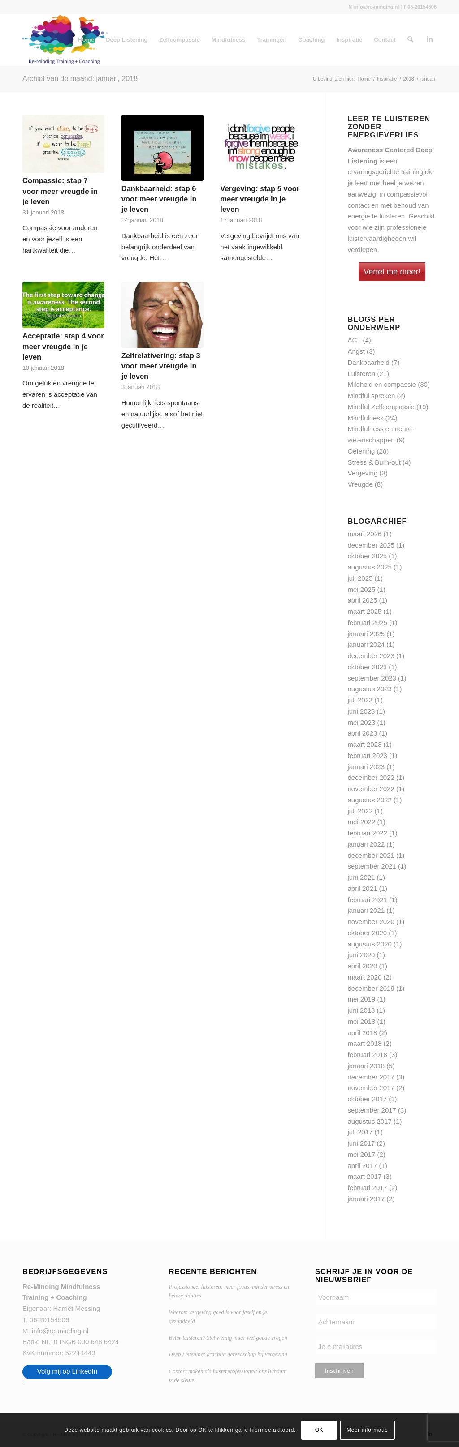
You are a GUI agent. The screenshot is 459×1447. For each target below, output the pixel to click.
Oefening (361, 451)
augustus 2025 (370, 567)
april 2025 (362, 600)
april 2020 (362, 966)
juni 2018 (361, 1010)
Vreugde (360, 484)
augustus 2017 (370, 1121)
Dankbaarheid (369, 362)
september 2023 (372, 678)
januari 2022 (366, 844)
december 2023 (371, 655)
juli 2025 (360, 578)
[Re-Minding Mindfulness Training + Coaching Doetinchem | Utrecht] (65, 40)
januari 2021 (366, 910)
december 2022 (371, 777)
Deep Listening (126, 39)
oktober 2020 (367, 933)
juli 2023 (360, 700)
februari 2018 (367, 1054)
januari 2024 (366, 644)
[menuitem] (410, 40)
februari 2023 (367, 755)
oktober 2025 (367, 556)
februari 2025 (367, 622)
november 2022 (371, 788)
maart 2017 (365, 1176)
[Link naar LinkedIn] (430, 39)
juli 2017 (360, 1132)
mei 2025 (362, 589)
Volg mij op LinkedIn (67, 1371)
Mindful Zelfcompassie (381, 407)
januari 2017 (366, 1199)
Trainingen (272, 39)
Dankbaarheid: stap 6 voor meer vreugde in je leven (159, 198)
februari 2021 (367, 899)
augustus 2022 (370, 800)
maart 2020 (365, 977)
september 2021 (372, 866)
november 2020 (371, 921)
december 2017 (371, 1077)
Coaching (311, 39)
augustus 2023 (370, 689)
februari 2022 (367, 833)
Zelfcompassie (179, 39)
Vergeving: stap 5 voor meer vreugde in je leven (259, 198)
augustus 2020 (370, 944)
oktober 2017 (367, 1099)
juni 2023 (361, 711)
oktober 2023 (367, 667)
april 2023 (362, 733)
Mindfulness (229, 39)
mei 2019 (362, 999)
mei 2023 (362, 722)
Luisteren (362, 373)
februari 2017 (367, 1187)
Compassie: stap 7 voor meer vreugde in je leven (60, 190)
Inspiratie (350, 39)
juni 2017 (361, 1143)
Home (86, 39)
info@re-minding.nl (60, 1331)
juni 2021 (361, 877)
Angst (356, 351)
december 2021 (371, 855)
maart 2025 (365, 611)
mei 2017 (362, 1154)
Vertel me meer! (392, 271)
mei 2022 (362, 822)
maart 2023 (365, 744)
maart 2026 (365, 534)
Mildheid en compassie (382, 384)
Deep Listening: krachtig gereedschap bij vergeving (228, 1354)
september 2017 (372, 1110)
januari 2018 (366, 1066)
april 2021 (362, 888)
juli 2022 (360, 811)
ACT (354, 340)
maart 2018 (365, 1043)
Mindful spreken (371, 395)
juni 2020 (361, 955)
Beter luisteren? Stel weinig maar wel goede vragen (228, 1338)
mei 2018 (362, 1021)
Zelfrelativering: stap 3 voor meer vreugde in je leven (160, 365)
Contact (384, 39)
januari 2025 (366, 634)
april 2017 (362, 1165)
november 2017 (371, 1088)
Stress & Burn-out (374, 462)
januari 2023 (366, 767)
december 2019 (371, 988)
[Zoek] (410, 40)
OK (319, 1430)
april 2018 (362, 1032)
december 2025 (371, 545)
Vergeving (363, 473)
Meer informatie (367, 1430)
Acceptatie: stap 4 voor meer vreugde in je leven (63, 346)
